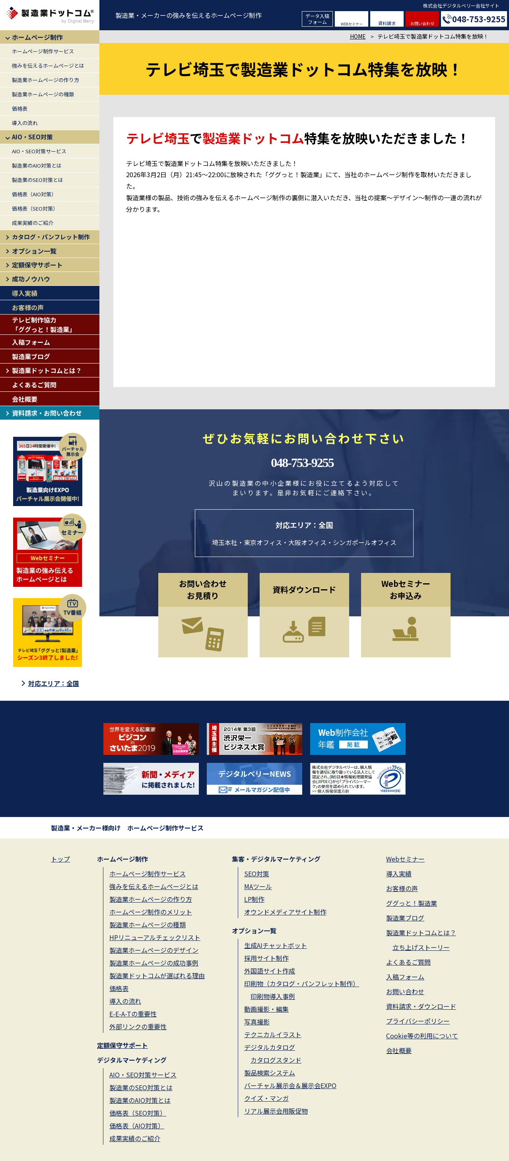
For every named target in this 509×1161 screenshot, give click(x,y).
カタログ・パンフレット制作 (51, 237)
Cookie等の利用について (422, 1035)
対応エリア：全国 (53, 683)
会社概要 (24, 399)
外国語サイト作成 (269, 970)
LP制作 (254, 899)
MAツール (258, 886)
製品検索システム (269, 1072)
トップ (60, 859)
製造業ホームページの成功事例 (153, 963)
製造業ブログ (31, 356)
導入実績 (24, 293)
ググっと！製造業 (411, 903)
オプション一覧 (34, 251)
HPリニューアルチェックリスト (154, 937)
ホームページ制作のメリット (150, 912)
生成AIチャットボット (275, 945)
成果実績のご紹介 (32, 223)
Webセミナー (405, 859)
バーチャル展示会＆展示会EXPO (290, 1085)
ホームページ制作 (37, 37)
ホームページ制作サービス (43, 51)
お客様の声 (28, 307)
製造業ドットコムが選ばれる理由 (157, 975)
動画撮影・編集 (266, 1009)
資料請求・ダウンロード (421, 1006)
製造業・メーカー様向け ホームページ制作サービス (127, 828)
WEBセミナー (352, 24)
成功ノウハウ (31, 278)
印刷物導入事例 (273, 996)
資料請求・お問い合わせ (47, 413)
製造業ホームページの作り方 (45, 80)
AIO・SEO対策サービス (39, 151)
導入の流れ (25, 123)
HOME (358, 36)
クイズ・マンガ (266, 1098)
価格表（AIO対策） (34, 194)
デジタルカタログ (269, 1047)
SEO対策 (256, 873)
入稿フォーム (31, 342)
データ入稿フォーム (317, 18)
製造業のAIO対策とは (37, 165)
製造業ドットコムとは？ (47, 370)
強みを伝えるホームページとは (48, 65)
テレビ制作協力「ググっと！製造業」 (44, 324)
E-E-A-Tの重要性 (133, 1013)
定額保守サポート (37, 265)
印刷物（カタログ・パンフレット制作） (301, 983)
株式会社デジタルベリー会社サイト (461, 5)
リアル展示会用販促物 (276, 1111)
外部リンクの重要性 (138, 1026)
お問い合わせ (422, 23)
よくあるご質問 (34, 384)
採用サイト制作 (266, 958)
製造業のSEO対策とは (37, 180)
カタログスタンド (276, 1060)
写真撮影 (257, 1021)
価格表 (19, 108)
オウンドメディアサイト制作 (285, 912)
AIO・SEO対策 (32, 137)
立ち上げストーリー (421, 947)
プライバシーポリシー (418, 1021)
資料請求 (387, 23)
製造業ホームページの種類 (43, 94)
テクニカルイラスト (272, 1034)
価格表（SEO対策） (35, 208)
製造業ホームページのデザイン (153, 950)
